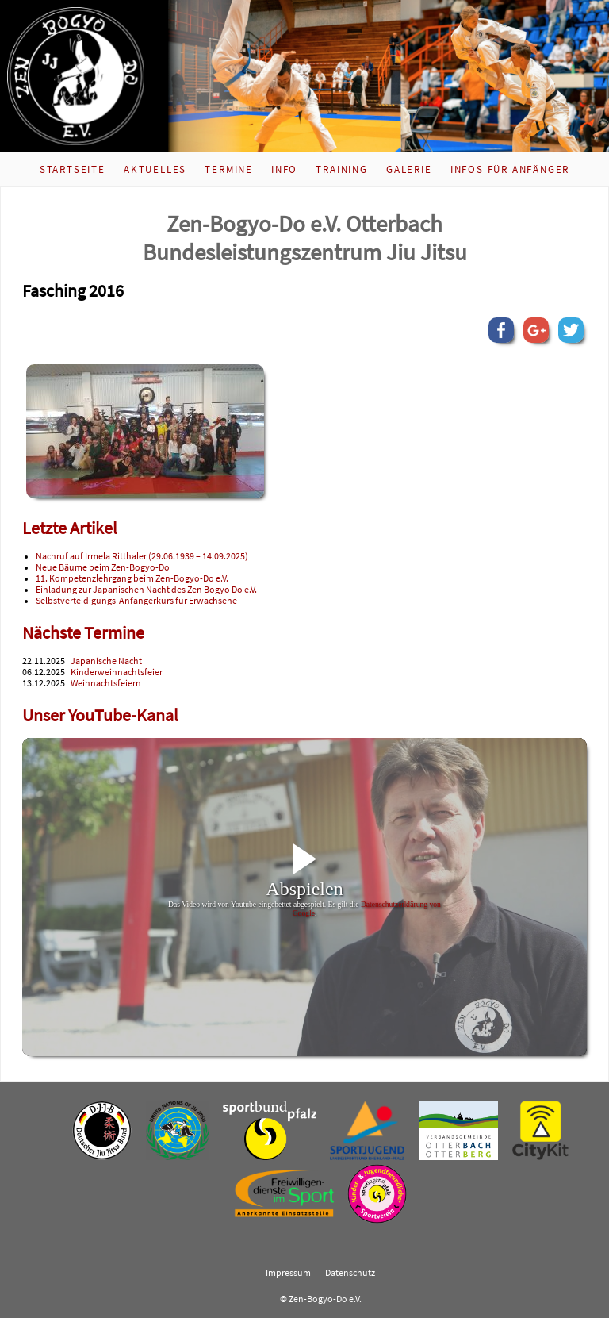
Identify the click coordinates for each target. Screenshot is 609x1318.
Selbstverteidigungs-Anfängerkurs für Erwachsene (136, 600)
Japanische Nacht (106, 661)
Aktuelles (155, 169)
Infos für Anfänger (509, 169)
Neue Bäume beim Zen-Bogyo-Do (103, 567)
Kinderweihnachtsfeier (117, 672)
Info (284, 169)
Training (341, 169)
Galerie (409, 169)
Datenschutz (350, 1272)
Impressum (288, 1272)
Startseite (72, 169)
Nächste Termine (83, 633)
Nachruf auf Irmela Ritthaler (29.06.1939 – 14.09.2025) (142, 556)
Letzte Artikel (69, 528)
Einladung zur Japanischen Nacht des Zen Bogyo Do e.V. (146, 589)
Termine (229, 169)
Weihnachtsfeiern (106, 683)
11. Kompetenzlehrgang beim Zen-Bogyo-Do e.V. (132, 578)
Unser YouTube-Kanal (100, 715)
